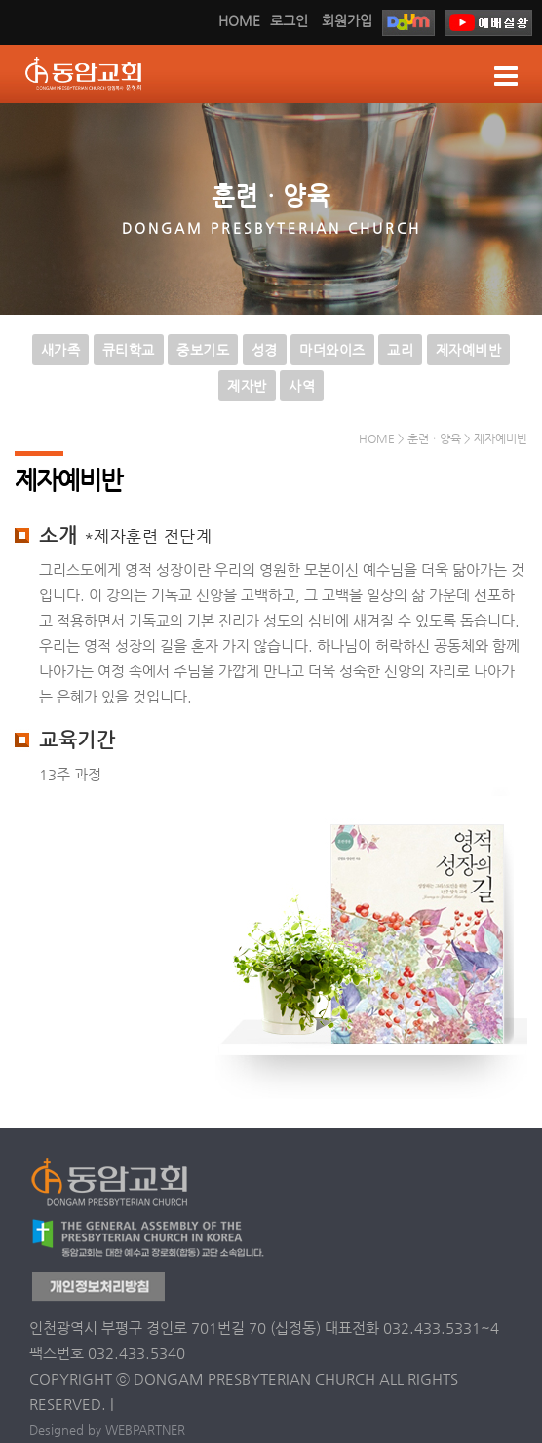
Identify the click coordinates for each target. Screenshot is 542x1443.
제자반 (247, 386)
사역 (302, 386)
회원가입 (347, 20)
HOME (239, 20)
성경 (265, 350)
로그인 (289, 20)
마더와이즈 (332, 350)
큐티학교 (128, 350)
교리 (400, 350)
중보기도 (202, 350)
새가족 (61, 350)
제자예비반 (469, 350)
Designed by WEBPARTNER (107, 1430)
